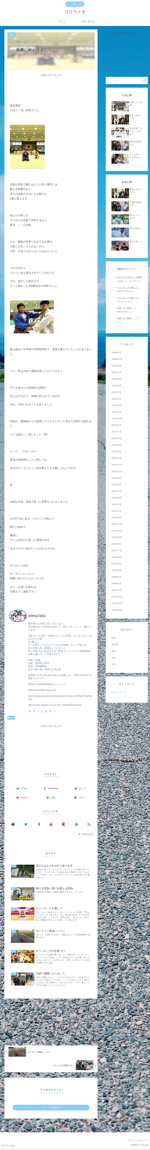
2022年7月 (116, 432)
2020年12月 (117, 524)
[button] (145, 80)
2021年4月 (116, 511)
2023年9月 (116, 379)
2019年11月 (117, 603)
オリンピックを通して (127, 287)
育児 (114, 664)
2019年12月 (117, 597)
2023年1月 (116, 412)
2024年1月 (116, 372)
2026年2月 (116, 352)
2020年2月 (116, 583)
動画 (114, 638)
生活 (114, 658)
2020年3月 (116, 577)
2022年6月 (116, 438)
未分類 (115, 644)
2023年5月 (116, 399)
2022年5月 (116, 445)
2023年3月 (116, 405)
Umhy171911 (37, 615)
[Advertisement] (51, 85)
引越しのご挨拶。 (125, 308)
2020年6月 (116, 557)
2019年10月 (117, 610)
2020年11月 (117, 531)
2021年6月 (116, 498)
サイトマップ (119, 691)
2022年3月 (116, 451)
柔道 (12, 718)
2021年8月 (116, 484)
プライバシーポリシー (137, 1142)
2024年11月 (117, 359)
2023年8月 (116, 385)
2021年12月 (117, 465)
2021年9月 (116, 478)
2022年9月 (116, 425)
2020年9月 (116, 544)
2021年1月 (116, 517)
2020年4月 (116, 570)
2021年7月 (116, 491)
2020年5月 (116, 564)
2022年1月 (116, 458)
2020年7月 (116, 550)
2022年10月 (117, 418)
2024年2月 (116, 366)
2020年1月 (116, 590)
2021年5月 (116, 504)
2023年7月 (116, 392)
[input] (127, 80)
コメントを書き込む (51, 1109)
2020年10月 (117, 537)
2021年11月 (117, 471)
